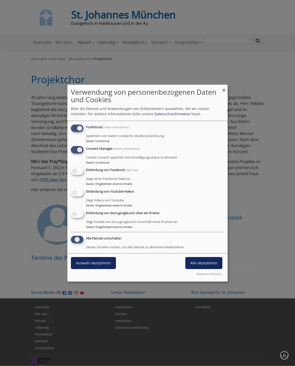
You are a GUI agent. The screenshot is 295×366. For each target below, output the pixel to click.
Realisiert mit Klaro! (209, 274)
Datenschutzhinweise (172, 113)
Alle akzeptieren (203, 263)
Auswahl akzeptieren (93, 263)
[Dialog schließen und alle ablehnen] (224, 87)
